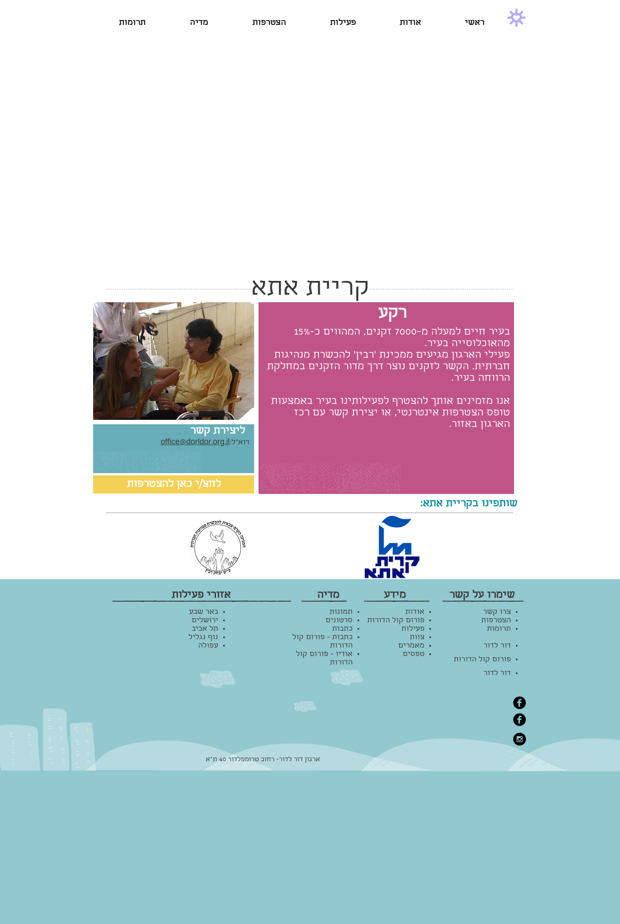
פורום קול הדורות (482, 659)
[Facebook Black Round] (519, 702)
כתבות (342, 629)
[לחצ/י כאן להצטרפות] (173, 484)
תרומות (499, 629)
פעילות (412, 629)
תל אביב (205, 629)
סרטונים (339, 620)
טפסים (413, 654)
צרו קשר (497, 612)
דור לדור (497, 646)
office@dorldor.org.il (195, 442)
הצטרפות (496, 620)
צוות (417, 637)
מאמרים (411, 646)
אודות (414, 612)
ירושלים (205, 620)
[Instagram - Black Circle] (519, 739)
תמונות (341, 612)
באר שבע (203, 612)
